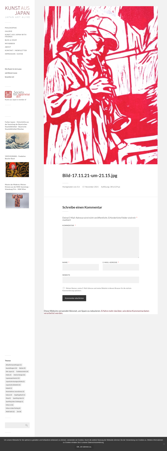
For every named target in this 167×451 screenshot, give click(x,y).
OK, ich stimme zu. (84, 447)
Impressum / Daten (14, 54)
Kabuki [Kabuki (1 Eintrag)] (9, 388)
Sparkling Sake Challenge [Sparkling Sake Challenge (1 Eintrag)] (14, 401)
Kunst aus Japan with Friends (15, 36)
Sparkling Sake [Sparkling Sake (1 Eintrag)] (18, 398)
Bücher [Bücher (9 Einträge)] (22, 368)
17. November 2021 (90, 187)
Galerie (8, 31)
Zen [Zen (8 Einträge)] (19, 411)
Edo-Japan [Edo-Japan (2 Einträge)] (10, 371)
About (8, 47)
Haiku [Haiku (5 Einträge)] (8, 375)
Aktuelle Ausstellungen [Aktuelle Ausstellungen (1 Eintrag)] (14, 365)
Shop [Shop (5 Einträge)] (8, 398)
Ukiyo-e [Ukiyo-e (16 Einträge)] (9, 405)
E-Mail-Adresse (111, 262)
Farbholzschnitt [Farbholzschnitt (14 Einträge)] (22, 371)
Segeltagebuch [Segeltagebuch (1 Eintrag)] (19, 395)
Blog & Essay (11, 40)
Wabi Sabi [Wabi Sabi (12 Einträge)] (10, 411)
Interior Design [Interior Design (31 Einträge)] (19, 375)
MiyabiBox (10, 43)
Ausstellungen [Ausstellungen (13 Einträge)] (11, 368)
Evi (78, 187)
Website (66, 275)
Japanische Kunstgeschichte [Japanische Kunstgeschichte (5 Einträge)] (15, 381)
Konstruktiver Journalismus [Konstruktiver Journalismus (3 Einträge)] (15, 391)
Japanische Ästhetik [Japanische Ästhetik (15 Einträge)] (13, 385)
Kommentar (69, 225)
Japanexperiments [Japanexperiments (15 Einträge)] (13, 378)
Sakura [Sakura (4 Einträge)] (9, 395)
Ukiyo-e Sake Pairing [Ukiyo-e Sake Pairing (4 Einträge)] (13, 408)
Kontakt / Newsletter (16, 50)
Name (65, 262)
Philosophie (11, 28)
